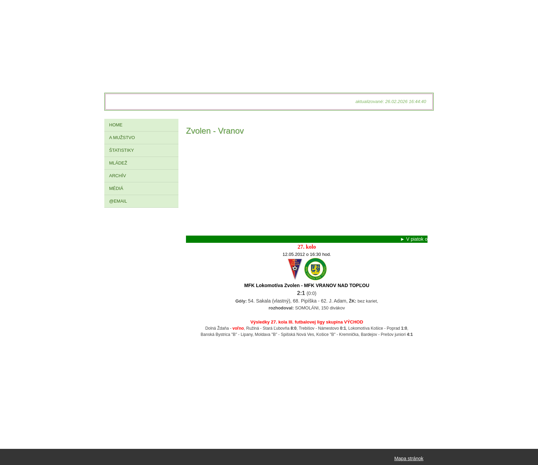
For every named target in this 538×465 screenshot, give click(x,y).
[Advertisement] (307, 187)
